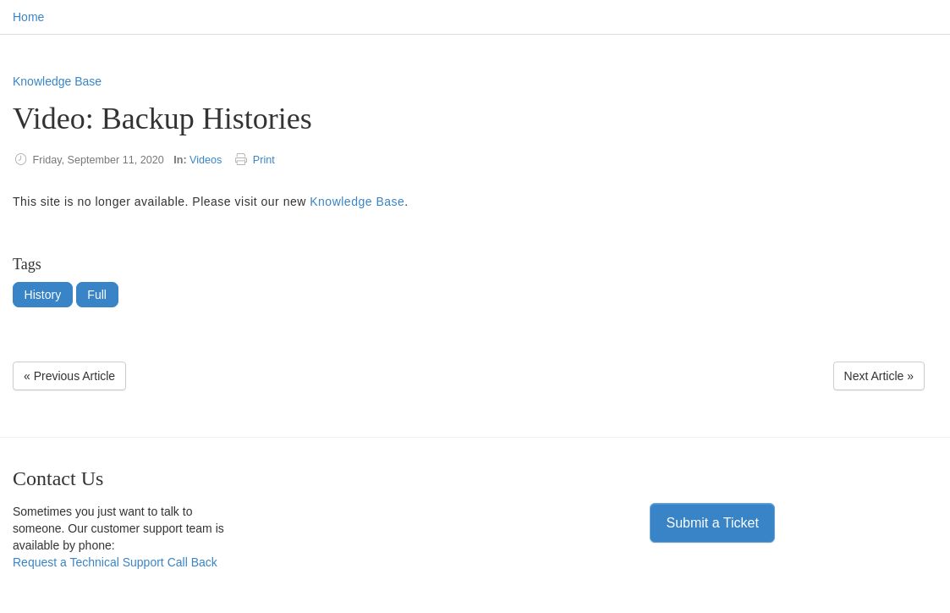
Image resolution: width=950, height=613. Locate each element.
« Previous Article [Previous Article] (69, 376)
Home (28, 17)
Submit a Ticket (712, 523)
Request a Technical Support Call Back (115, 562)
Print (264, 160)
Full (97, 294)
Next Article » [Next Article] (879, 376)
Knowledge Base (57, 81)
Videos (205, 160)
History (43, 294)
